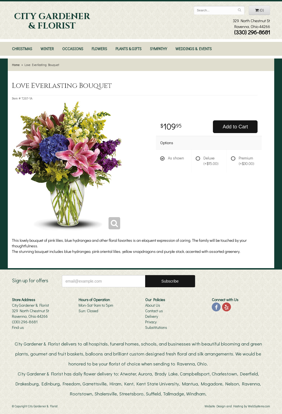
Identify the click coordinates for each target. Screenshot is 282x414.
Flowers (99, 48)
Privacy (151, 321)
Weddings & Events (193, 48)
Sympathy (158, 48)
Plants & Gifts (128, 48)
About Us (152, 305)
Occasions (72, 48)
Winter (47, 48)
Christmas (22, 48)
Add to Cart (235, 126)
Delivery (151, 316)
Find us (18, 327)
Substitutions (156, 327)
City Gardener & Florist (52, 21)
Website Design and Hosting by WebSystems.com (237, 406)
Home (16, 65)
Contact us (154, 310)
